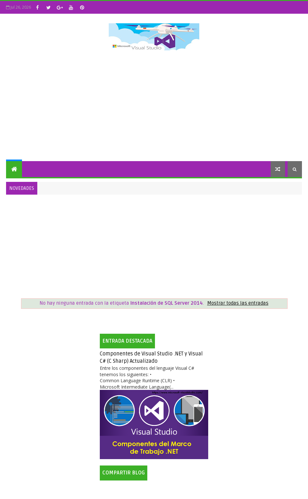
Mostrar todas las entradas (237, 303)
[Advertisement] (154, 107)
